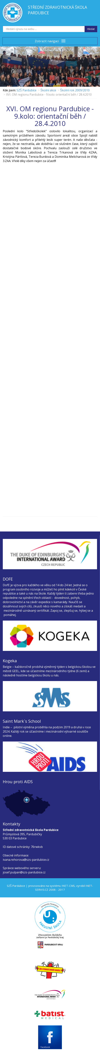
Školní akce (48, 90)
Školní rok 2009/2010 (75, 90)
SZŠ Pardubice (26, 90)
